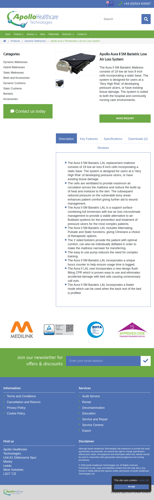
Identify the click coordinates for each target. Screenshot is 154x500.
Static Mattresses (13, 72)
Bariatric (8, 93)
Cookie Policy (16, 413)
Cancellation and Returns (24, 402)
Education (89, 413)
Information (12, 388)
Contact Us (82, 34)
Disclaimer (86, 441)
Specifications (113, 139)
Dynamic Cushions (14, 83)
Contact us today (28, 111)
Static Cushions (12, 88)
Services (31, 34)
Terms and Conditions (21, 396)
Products (17, 34)
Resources (67, 34)
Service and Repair (95, 419)
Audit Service (91, 396)
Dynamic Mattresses (15, 62)
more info (144, 480)
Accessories (10, 99)
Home (7, 34)
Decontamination (93, 407)
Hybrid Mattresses (14, 67)
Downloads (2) (138, 139)
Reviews (103, 148)
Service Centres (93, 425)
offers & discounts (33, 361)
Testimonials (53, 34)
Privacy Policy (16, 407)
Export (86, 430)
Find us (8, 441)
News (42, 34)
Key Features (89, 139)
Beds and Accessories (16, 77)
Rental (86, 402)
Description (66, 139)
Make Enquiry (125, 118)
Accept (131, 487)
